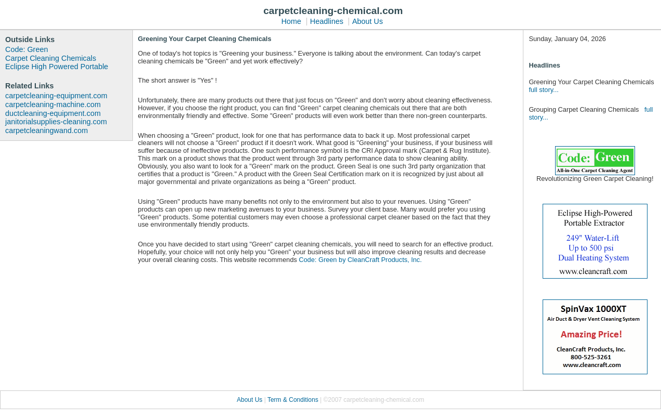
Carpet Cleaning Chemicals (50, 58)
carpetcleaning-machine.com (53, 104)
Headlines (326, 21)
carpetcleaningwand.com (46, 130)
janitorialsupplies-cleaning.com (56, 121)
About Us (367, 21)
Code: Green (26, 49)
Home (291, 21)
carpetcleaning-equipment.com (56, 95)
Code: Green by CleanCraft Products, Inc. (360, 260)
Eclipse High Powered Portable (56, 66)
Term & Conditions (293, 399)
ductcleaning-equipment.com (53, 113)
